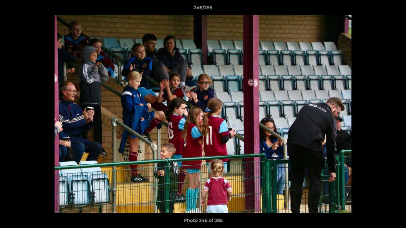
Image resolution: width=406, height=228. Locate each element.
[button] (394, 9)
